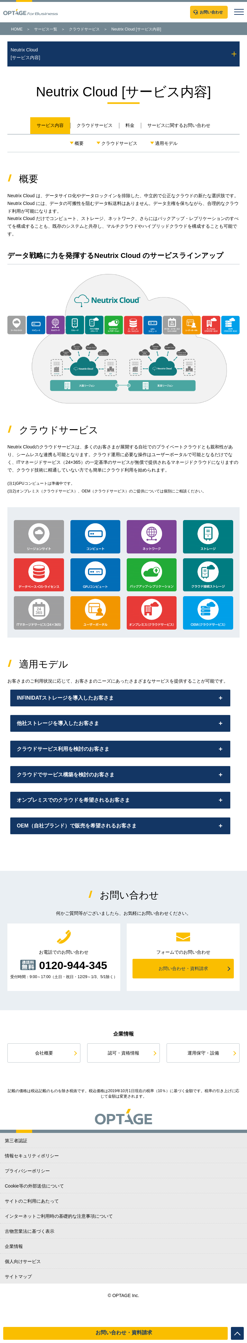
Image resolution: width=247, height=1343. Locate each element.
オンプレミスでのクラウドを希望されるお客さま (77, 817)
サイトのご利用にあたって (32, 1223)
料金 (129, 125)
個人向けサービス (23, 1284)
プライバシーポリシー (27, 1193)
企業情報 (14, 1269)
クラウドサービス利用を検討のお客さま (67, 758)
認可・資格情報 (123, 1075)
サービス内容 (50, 125)
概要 (79, 143)
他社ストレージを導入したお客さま (62, 729)
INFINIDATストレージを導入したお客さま (69, 699)
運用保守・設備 (203, 1075)
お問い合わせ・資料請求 (124, 1332)
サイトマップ (18, 1299)
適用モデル (166, 143)
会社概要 (44, 1075)
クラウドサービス (84, 29)
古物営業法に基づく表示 (29, 1254)
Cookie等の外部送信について (34, 1208)
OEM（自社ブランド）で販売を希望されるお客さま (80, 846)
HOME (17, 29)
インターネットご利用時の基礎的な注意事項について (59, 1238)
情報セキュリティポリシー (32, 1178)
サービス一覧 (45, 29)
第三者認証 (16, 1163)
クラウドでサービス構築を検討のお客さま (69, 788)
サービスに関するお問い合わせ (178, 125)
